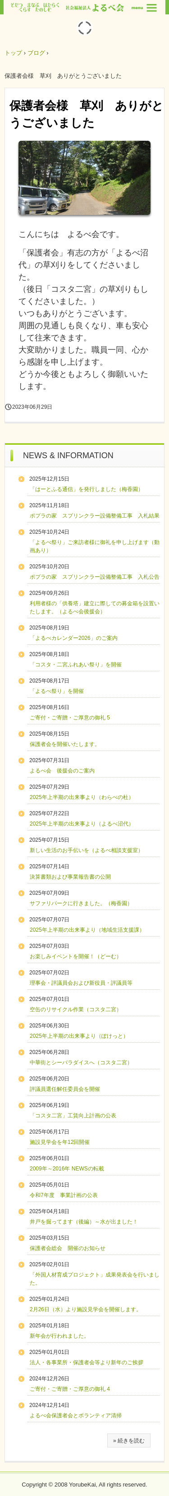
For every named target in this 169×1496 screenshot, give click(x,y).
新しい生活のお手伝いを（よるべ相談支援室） (86, 850)
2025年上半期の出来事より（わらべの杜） (82, 797)
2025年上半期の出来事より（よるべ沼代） (82, 824)
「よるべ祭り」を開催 (57, 691)
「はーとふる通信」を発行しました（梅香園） (86, 489)
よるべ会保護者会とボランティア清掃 (76, 1415)
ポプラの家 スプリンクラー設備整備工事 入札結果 (95, 516)
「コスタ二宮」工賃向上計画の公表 (73, 1115)
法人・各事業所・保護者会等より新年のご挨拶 (86, 1362)
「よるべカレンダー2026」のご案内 (74, 638)
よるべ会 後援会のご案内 (62, 771)
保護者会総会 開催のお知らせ (67, 1248)
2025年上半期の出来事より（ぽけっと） (79, 1036)
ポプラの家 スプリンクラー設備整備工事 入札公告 (95, 577)
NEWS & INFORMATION (68, 455)
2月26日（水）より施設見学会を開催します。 (86, 1309)
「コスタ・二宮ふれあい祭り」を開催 (76, 664)
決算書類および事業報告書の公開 (70, 877)
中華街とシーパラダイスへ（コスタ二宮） (81, 1062)
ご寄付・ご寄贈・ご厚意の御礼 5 (70, 718)
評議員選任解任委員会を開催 (65, 1089)
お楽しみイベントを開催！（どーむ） (76, 956)
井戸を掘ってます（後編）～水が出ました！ (84, 1222)
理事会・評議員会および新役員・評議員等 (81, 983)
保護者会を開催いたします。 (65, 744)
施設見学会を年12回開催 (60, 1142)
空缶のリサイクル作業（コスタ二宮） (76, 1009)
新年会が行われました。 (59, 1336)
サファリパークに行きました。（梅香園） (81, 903)
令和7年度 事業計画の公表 (64, 1195)
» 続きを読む (129, 1441)
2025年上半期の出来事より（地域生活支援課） (87, 930)
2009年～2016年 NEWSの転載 (67, 1169)
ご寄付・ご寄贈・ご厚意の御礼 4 (70, 1389)
